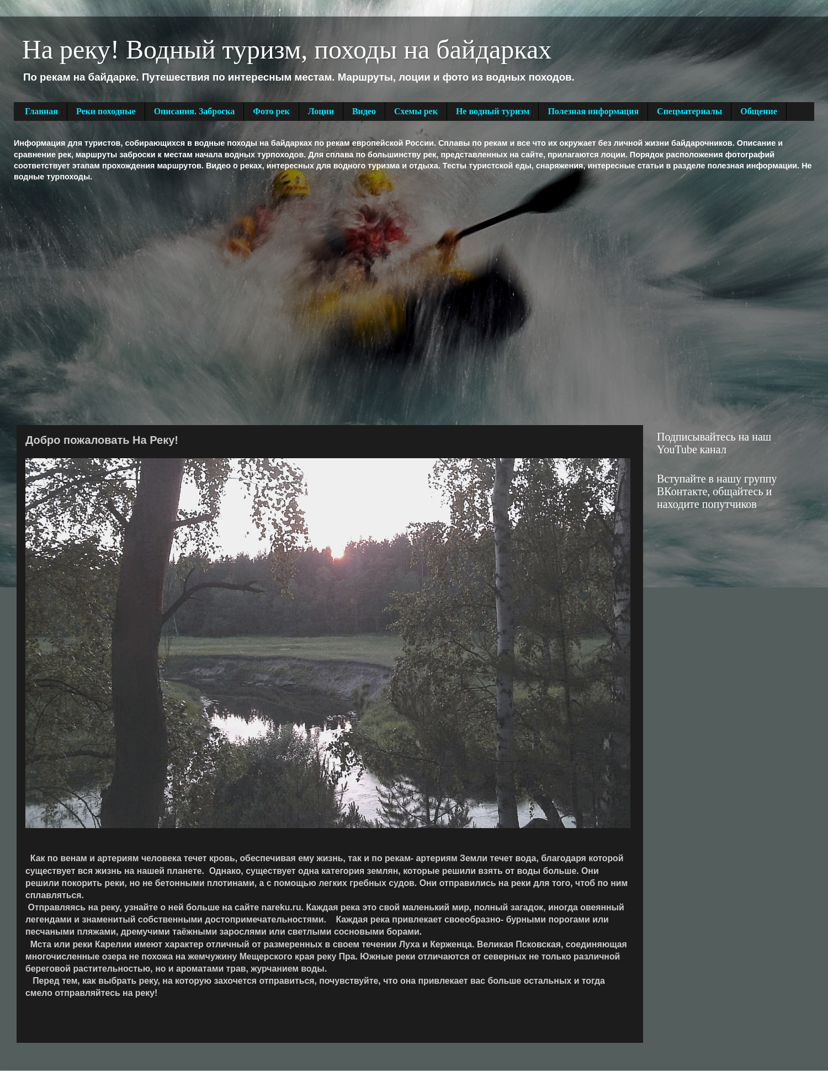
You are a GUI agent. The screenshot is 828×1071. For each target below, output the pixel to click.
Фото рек (271, 111)
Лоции (321, 111)
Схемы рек (416, 111)
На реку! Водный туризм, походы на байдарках (286, 49)
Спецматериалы (689, 111)
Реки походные (106, 111)
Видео (364, 111)
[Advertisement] (103, 302)
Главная (41, 111)
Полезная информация (593, 111)
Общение (758, 111)
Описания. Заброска (194, 111)
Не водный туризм (493, 111)
